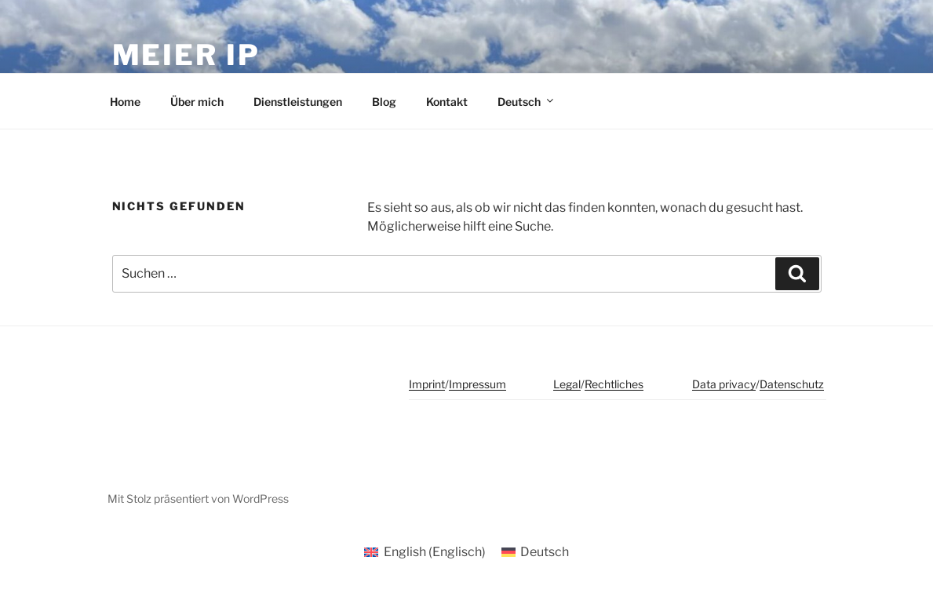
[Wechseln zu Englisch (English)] (424, 552)
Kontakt (447, 101)
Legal (567, 384)
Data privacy (724, 384)
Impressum (477, 384)
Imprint (427, 384)
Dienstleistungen (297, 101)
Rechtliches (614, 384)
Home (125, 101)
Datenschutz (792, 384)
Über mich (197, 101)
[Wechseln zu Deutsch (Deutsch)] (535, 552)
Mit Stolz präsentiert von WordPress (198, 498)
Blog (384, 101)
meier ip (186, 55)
